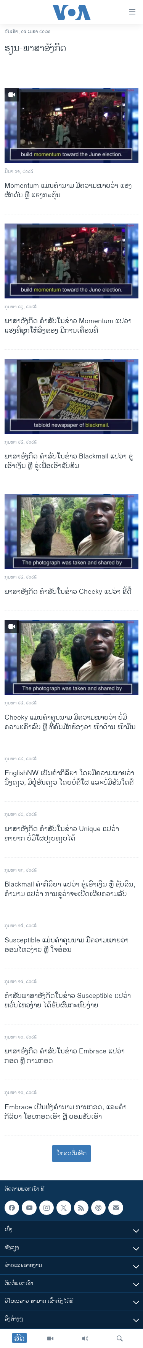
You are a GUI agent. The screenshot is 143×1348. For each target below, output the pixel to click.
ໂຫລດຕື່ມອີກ (71, 1153)
